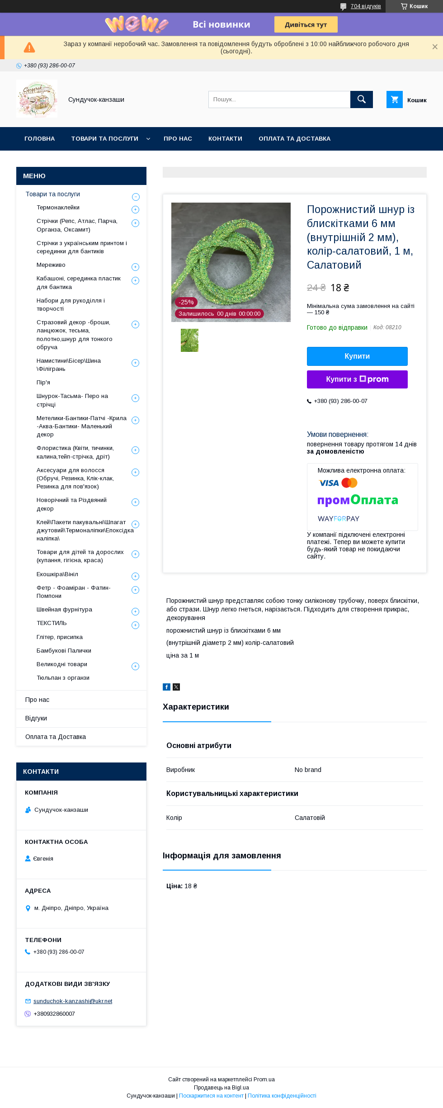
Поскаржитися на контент (211, 1096)
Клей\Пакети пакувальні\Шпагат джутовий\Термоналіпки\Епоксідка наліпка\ (85, 530)
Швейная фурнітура (64, 609)
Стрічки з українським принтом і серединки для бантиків (82, 247)
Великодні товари (62, 664)
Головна (39, 138)
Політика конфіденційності (282, 1096)
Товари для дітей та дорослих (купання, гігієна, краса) (80, 556)
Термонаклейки (58, 207)
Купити (357, 356)
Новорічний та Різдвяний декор (72, 504)
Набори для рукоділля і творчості (71, 304)
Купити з (357, 379)
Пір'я (43, 382)
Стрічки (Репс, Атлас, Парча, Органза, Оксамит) (77, 225)
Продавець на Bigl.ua (221, 1087)
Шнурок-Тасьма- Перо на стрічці (72, 400)
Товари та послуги (104, 138)
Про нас (178, 138)
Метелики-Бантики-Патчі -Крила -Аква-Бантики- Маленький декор (82, 426)
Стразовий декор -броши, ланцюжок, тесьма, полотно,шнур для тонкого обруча (75, 334)
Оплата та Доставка (294, 138)
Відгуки (36, 718)
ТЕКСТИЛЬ (52, 623)
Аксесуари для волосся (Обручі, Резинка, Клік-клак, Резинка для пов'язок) (75, 478)
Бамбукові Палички (64, 650)
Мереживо (51, 264)
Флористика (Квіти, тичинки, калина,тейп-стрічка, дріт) (75, 452)
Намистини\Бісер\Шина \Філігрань (69, 364)
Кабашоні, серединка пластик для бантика (79, 282)
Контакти (225, 138)
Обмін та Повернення (62, 162)
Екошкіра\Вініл (57, 574)
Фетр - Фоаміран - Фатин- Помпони (74, 591)
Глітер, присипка (60, 637)
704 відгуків (366, 6)
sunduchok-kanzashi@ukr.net (72, 1001)
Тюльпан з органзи (63, 677)
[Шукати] (361, 99)
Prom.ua (264, 1079)
